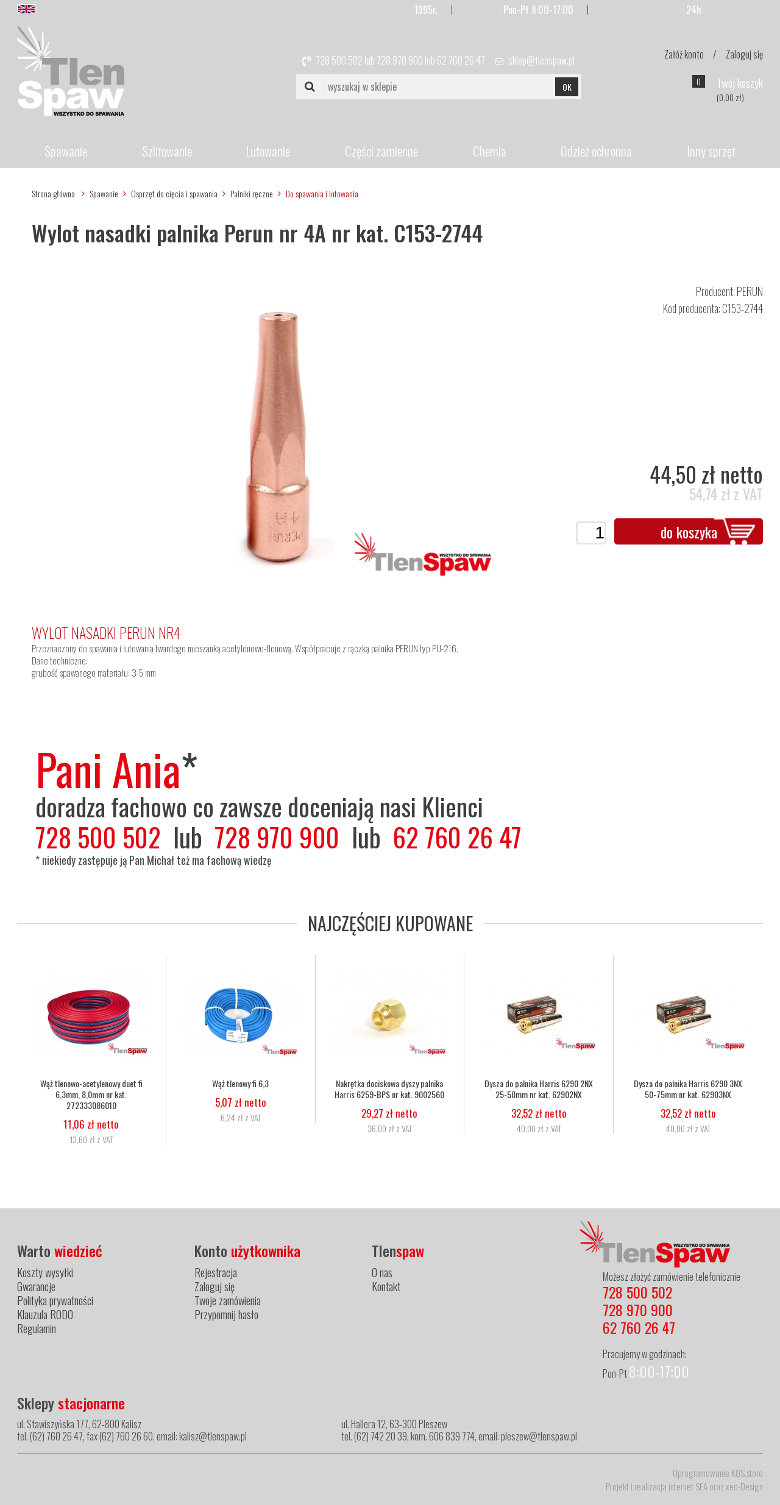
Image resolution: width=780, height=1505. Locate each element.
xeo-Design (744, 1486)
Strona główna (53, 193)
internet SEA (687, 1486)
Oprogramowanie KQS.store (718, 1472)
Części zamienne (381, 150)
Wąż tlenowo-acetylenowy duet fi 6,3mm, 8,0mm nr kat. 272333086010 (91, 1094)
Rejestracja (215, 1272)
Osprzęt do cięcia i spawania (174, 193)
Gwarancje (36, 1286)
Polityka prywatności (55, 1300)
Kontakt (386, 1286)
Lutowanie (268, 150)
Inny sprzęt (711, 150)
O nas (382, 1272)
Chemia (489, 150)
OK (567, 86)
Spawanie (65, 150)
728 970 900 (400, 60)
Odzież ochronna (596, 150)
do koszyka (689, 532)
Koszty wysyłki (45, 1272)
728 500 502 (339, 60)
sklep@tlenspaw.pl (541, 60)
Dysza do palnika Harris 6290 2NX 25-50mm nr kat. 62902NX (538, 1089)
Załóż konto (684, 54)
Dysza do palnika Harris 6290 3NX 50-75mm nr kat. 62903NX (688, 1089)
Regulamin (36, 1328)
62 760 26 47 (461, 60)
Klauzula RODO (45, 1314)
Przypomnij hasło (226, 1314)
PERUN (750, 291)
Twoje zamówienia (227, 1300)
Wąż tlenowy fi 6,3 (240, 1083)
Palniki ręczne (251, 193)
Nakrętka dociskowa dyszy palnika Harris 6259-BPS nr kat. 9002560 (389, 1089)
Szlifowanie (167, 150)
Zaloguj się (744, 54)
